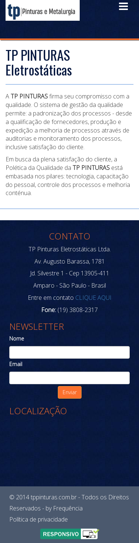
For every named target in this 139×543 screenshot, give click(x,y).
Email (15, 364)
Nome (16, 338)
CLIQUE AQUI (93, 298)
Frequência (68, 508)
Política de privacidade (38, 519)
